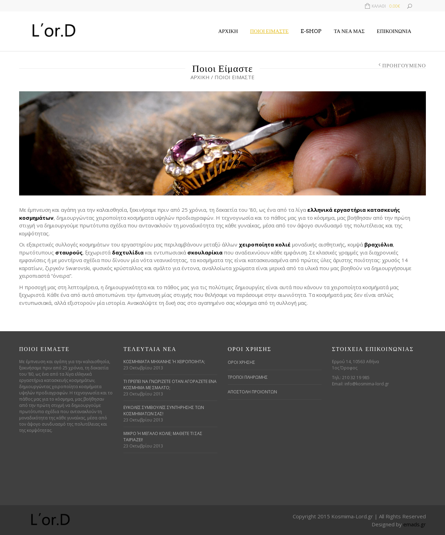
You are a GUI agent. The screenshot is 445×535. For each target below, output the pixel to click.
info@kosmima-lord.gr (367, 384)
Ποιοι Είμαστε (269, 31)
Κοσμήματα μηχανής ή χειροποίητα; (164, 362)
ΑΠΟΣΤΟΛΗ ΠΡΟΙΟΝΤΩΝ (252, 392)
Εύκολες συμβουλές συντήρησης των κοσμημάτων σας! (163, 410)
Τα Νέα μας (349, 31)
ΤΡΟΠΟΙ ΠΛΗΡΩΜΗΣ (248, 377)
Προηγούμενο (404, 65)
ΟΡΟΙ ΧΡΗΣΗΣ (241, 362)
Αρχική (228, 31)
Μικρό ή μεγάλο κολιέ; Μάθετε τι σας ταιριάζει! (162, 436)
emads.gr (414, 524)
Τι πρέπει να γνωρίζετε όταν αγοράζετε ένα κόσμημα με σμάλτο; (170, 384)
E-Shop (311, 31)
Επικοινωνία (394, 31)
